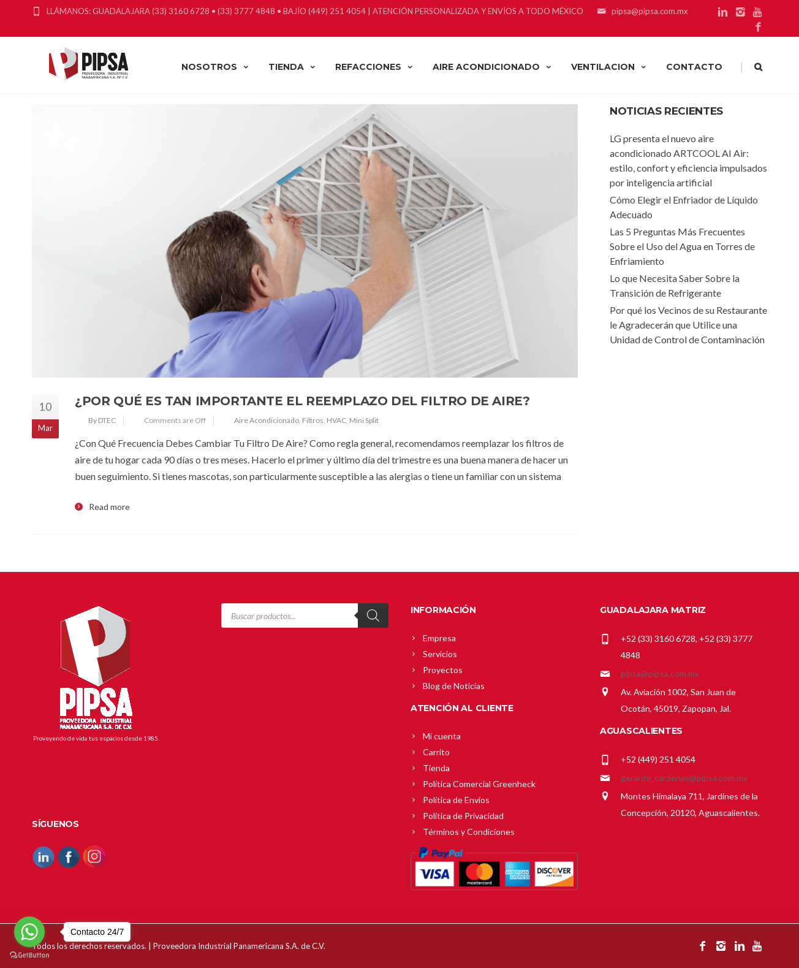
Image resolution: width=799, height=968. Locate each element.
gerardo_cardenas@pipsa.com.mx (684, 777)
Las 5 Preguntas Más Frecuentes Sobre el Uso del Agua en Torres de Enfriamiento (682, 246)
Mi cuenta (442, 736)
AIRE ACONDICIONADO (493, 66)
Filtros (313, 420)
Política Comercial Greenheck (479, 784)
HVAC (336, 420)
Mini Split (364, 420)
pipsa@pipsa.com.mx (660, 673)
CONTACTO (694, 66)
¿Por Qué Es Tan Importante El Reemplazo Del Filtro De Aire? (302, 401)
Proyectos (443, 670)
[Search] (373, 615)
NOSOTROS (215, 66)
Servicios (440, 654)
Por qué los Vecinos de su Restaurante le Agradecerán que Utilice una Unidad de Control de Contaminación (688, 324)
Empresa (439, 638)
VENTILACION (609, 66)
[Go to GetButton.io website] (29, 955)
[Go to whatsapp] (29, 932)
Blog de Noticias (454, 685)
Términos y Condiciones (469, 831)
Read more (109, 507)
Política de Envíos (456, 800)
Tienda (436, 768)
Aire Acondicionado (266, 420)
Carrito (436, 752)
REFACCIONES (374, 66)
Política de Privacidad (463, 815)
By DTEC (102, 420)
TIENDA (292, 66)
